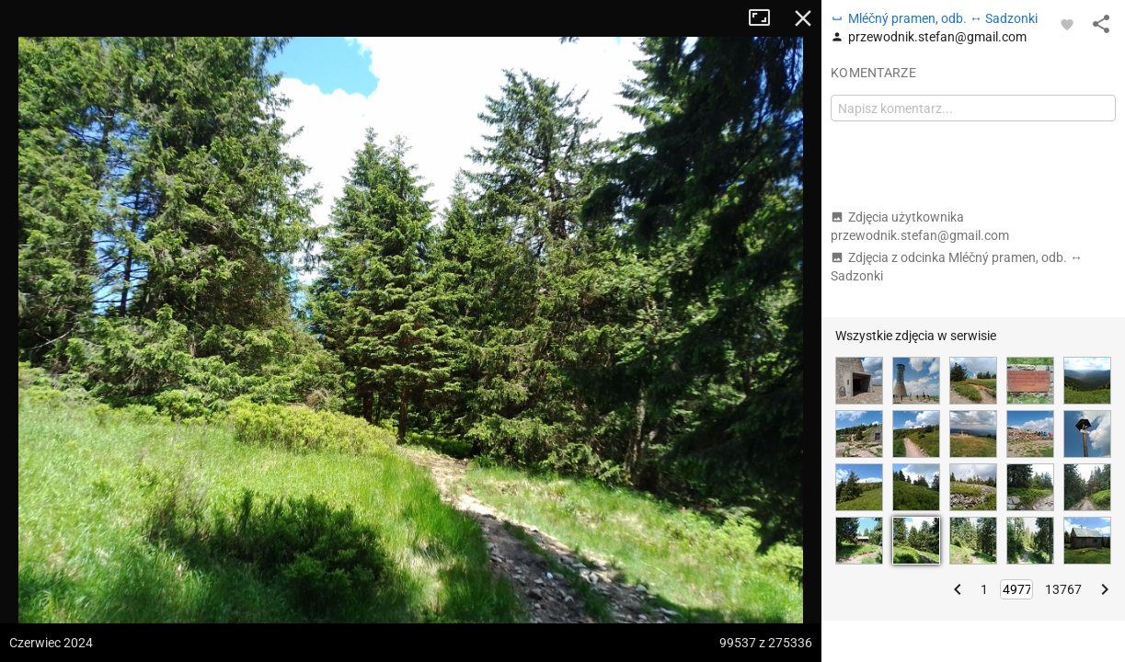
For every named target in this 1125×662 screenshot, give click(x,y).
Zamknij (803, 18)
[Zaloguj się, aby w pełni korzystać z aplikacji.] (1067, 24)
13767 (1063, 589)
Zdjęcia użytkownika (920, 226)
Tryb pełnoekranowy (766, 18)
